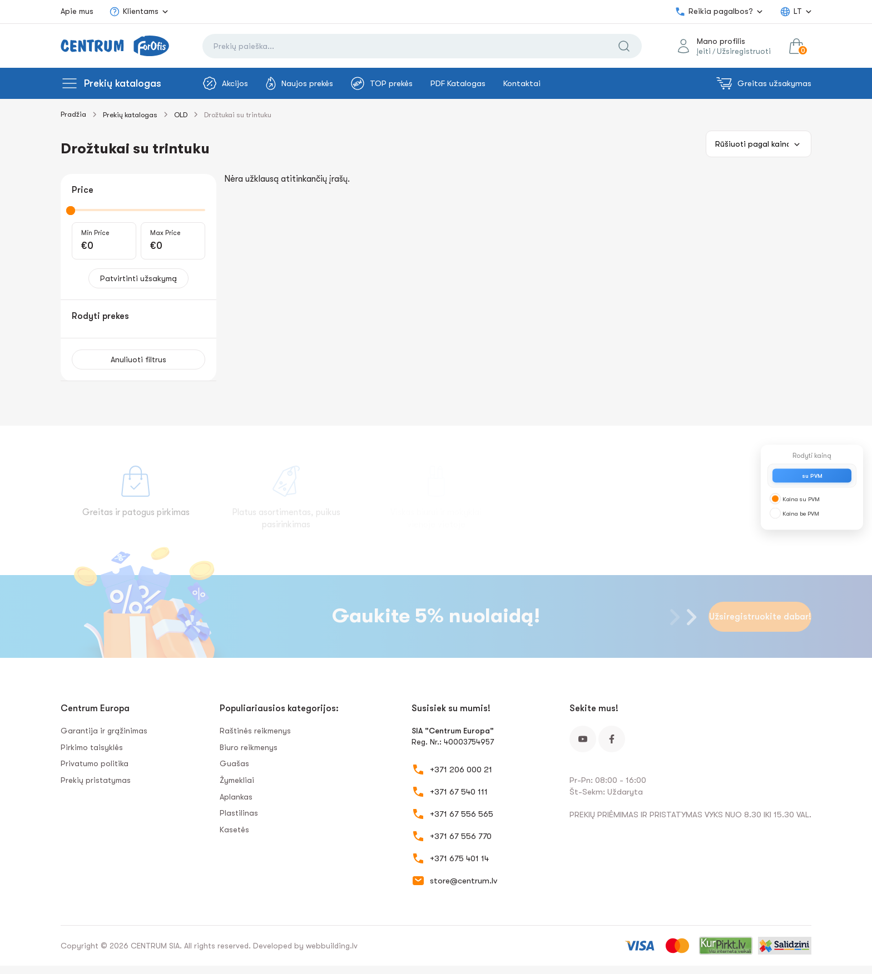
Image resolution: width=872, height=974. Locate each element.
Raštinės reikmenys (255, 730)
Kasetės (234, 829)
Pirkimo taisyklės (92, 747)
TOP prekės (382, 83)
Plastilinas (239, 812)
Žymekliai (237, 780)
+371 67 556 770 (461, 836)
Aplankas (236, 796)
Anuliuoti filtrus (138, 359)
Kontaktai (522, 83)
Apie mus (77, 11)
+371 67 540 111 (459, 792)
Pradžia (73, 114)
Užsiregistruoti (744, 51)
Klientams (133, 11)
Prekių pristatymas (96, 780)
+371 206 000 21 (461, 770)
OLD (180, 115)
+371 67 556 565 (461, 814)
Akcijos (225, 83)
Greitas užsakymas (763, 83)
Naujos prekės (299, 83)
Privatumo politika (94, 763)
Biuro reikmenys (249, 747)
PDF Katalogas (457, 83)
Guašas (234, 763)
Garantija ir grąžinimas (104, 730)
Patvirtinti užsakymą (138, 278)
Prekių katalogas (122, 83)
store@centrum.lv (463, 881)
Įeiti (704, 51)
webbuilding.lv (332, 945)
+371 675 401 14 (459, 858)
